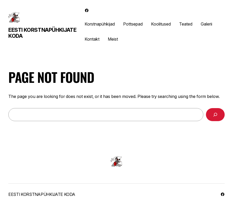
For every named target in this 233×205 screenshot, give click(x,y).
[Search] (215, 114)
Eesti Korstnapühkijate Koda (42, 33)
